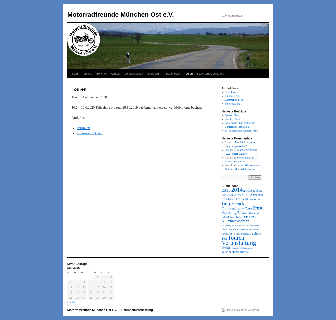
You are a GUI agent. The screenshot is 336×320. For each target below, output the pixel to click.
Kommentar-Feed (234, 99)
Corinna (229, 149)
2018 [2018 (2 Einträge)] (255, 190)
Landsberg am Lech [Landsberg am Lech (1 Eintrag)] (231, 225)
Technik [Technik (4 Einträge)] (256, 233)
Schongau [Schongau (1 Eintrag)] (226, 234)
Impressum (154, 73)
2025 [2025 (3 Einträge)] (237, 195)
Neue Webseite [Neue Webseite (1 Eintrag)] (253, 225)
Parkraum (83, 128)
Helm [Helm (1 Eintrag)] (224, 217)
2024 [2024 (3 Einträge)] (230, 195)
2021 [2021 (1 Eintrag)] (261, 191)
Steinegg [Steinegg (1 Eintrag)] (245, 234)
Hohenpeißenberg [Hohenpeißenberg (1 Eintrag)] (235, 217)
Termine (87, 73)
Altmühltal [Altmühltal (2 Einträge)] (256, 195)
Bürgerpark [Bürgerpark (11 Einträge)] (233, 203)
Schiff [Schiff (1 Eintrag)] (256, 229)
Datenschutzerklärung (210, 73)
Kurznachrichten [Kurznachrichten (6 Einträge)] (235, 221)
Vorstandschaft (134, 73)
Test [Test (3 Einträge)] (224, 238)
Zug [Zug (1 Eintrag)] (247, 252)
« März (71, 302)
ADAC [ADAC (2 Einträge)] (245, 195)
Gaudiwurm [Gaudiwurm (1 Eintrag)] (254, 213)
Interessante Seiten (89, 133)
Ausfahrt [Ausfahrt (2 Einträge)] (243, 199)
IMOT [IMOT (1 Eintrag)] (247, 217)
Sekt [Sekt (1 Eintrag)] (233, 234)
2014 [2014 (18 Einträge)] (237, 190)
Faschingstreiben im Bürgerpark (241, 130)
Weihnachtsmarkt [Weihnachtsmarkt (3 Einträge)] (233, 252)
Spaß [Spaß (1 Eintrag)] (238, 234)
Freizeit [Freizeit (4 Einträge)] (242, 213)
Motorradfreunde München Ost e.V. (120, 14)
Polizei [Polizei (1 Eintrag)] (249, 229)
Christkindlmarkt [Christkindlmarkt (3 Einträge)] (233, 208)
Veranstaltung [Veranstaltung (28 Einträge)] (239, 242)
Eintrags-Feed (232, 95)
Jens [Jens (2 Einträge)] (252, 216)
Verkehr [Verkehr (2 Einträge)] (226, 247)
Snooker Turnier (233, 119)
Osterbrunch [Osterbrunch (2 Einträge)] (229, 229)
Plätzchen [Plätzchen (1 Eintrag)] (241, 229)
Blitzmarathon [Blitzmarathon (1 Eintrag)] (255, 199)
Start (75, 73)
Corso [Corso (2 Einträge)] (248, 208)
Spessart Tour (232, 115)
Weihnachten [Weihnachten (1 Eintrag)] (246, 248)
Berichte (101, 73)
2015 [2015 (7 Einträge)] (247, 190)
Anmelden (230, 92)
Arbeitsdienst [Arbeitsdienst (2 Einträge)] (229, 199)
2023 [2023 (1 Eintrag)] (224, 195)
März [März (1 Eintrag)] (242, 225)
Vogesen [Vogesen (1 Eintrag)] (235, 248)
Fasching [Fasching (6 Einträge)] (229, 212)
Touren (188, 73)
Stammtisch (172, 73)
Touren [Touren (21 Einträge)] (236, 238)
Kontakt (115, 73)
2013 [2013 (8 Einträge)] (226, 190)
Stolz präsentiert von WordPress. (243, 309)
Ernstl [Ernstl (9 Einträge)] (258, 208)
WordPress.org (232, 103)
